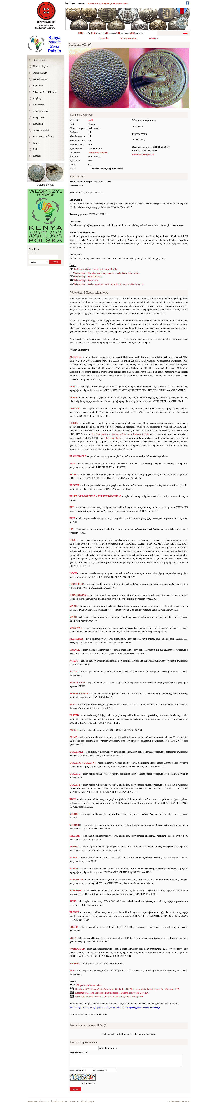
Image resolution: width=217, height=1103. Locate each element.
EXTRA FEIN (113, 438)
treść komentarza (78, 1052)
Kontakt (37, 156)
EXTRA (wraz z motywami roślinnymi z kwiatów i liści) (120, 434)
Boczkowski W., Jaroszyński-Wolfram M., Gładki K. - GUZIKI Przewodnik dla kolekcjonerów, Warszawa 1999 (127, 989)
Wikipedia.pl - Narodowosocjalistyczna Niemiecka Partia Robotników (106, 273)
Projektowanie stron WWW (179, 1101)
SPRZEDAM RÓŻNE (43, 136)
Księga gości (39, 117)
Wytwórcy (38, 85)
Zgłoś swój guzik (41, 111)
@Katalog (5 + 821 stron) (45, 92)
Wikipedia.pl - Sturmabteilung (88, 276)
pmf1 (90, 120)
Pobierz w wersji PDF (143, 154)
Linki (35, 149)
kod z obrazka (88, 1083)
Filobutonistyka (40, 66)
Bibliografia (38, 105)
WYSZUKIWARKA (128, 38)
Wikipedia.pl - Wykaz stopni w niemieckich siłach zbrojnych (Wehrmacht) (108, 284)
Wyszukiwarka (40, 79)
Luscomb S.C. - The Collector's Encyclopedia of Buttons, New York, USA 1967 (112, 993)
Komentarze (38, 124)
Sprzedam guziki (41, 130)
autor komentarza (108, 1048)
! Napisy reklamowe (97, 152)
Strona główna (40, 60)
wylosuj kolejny (45, 184)
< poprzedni (103, 38)
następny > (153, 38)
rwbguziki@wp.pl (87, 1101)
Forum (36, 143)
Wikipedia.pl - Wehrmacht (86, 280)
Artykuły (37, 98)
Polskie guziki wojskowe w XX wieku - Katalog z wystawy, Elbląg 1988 (109, 996)
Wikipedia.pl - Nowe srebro (88, 985)
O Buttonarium (40, 73)
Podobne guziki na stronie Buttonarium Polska (95, 269)
